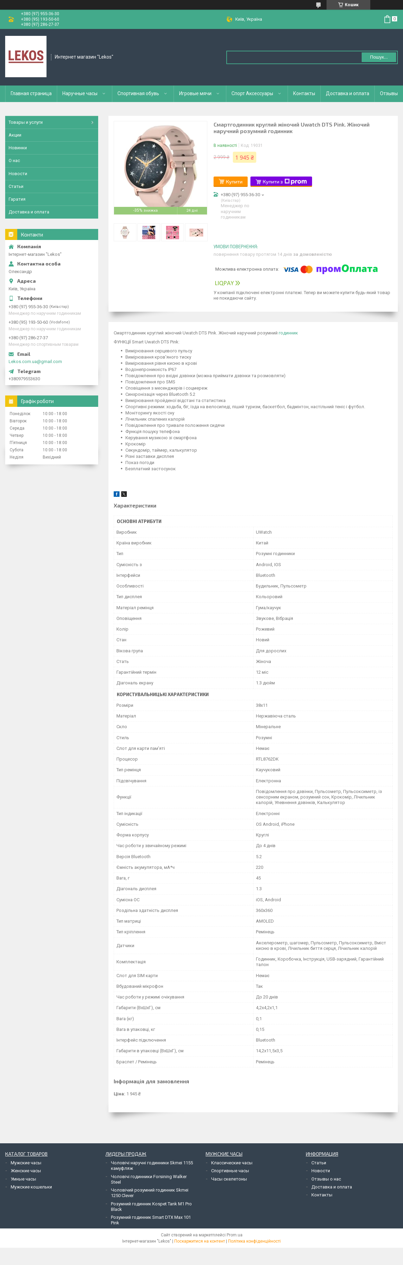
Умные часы (23, 1179)
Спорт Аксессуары (252, 93)
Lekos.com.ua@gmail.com (35, 361)
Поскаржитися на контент (199, 1241)
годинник (288, 332)
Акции (15, 135)
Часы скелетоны (229, 1179)
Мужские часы (26, 1162)
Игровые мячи (195, 93)
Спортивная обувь (138, 93)
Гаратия (17, 199)
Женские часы (26, 1170)
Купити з (285, 182)
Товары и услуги (26, 122)
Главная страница (31, 93)
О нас (14, 160)
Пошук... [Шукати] (379, 57)
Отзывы (389, 93)
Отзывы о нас (326, 1179)
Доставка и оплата (347, 93)
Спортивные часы (230, 1170)
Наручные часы (79, 93)
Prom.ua (234, 1235)
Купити (234, 181)
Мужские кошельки (31, 1186)
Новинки (18, 147)
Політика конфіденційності (254, 1241)
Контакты (304, 93)
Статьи (16, 186)
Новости (18, 173)
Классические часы (231, 1162)
